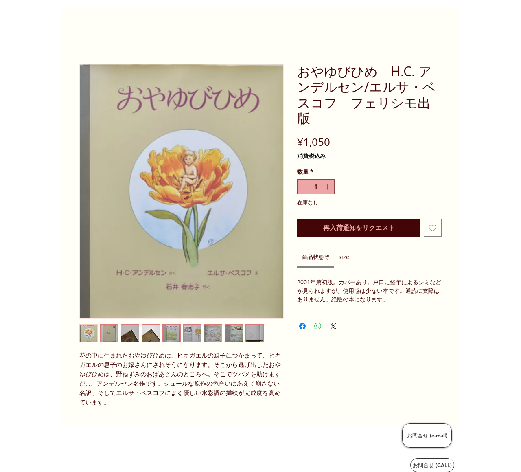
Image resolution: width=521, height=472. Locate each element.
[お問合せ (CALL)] (432, 465)
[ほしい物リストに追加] (433, 228)
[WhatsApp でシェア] (318, 326)
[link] (316, 257)
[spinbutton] (316, 187)
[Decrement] (303, 187)
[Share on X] (333, 326)
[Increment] (328, 187)
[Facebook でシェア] (302, 326)
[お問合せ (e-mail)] (427, 435)
